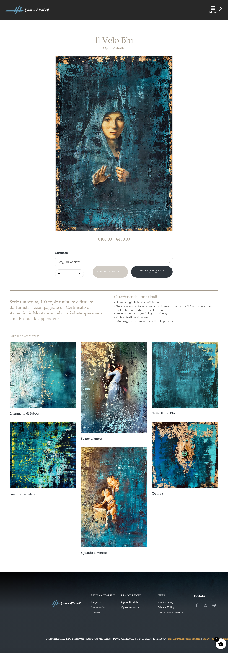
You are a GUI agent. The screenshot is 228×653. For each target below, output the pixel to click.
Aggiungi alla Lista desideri (152, 271)
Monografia (98, 607)
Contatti (96, 612)
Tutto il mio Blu (163, 413)
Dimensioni (61, 252)
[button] (166, 61)
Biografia (96, 602)
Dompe (157, 494)
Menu (213, 12)
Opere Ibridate (129, 602)
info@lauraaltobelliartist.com (184, 638)
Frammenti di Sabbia (24, 413)
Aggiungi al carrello (110, 272)
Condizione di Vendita (171, 612)
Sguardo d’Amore (94, 553)
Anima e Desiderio (23, 494)
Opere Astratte (114, 48)
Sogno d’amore (92, 439)
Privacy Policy (166, 607)
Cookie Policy (166, 602)
